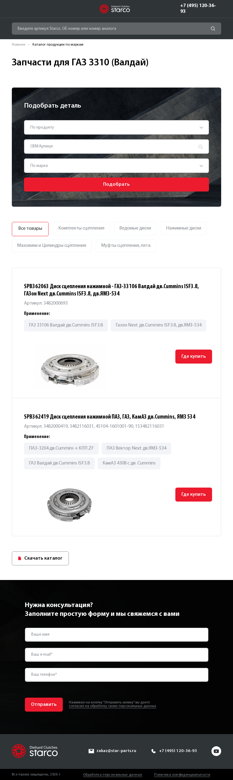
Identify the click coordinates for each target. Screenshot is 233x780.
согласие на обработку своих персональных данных (112, 706)
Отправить (44, 704)
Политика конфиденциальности (182, 774)
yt (216, 751)
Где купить (193, 356)
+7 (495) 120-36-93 (198, 8)
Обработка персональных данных (112, 774)
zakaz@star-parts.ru (116, 750)
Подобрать (116, 184)
